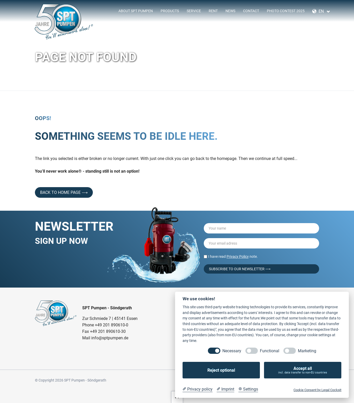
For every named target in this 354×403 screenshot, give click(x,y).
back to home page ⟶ (64, 192)
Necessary (231, 350)
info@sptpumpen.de (109, 337)
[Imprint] (225, 389)
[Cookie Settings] (248, 389)
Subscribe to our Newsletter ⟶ (239, 269)
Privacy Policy (238, 256)
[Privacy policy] (198, 389)
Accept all (302, 370)
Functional (269, 350)
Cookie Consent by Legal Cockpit (317, 390)
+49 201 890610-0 (111, 325)
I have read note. (233, 256)
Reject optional (221, 370)
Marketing (307, 350)
